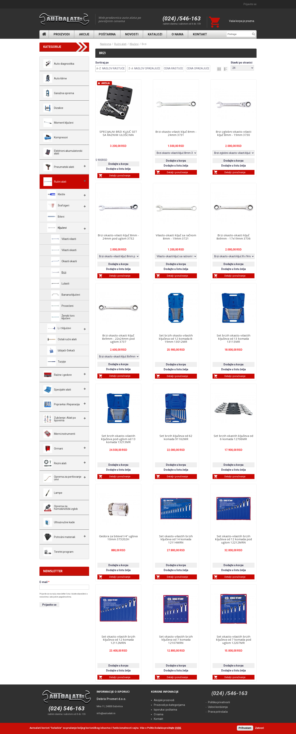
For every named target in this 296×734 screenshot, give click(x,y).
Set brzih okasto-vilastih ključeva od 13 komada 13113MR (233, 338)
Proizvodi (62, 34)
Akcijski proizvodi (164, 700)
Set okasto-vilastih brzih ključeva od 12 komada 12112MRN (118, 640)
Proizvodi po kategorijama (169, 704)
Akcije (84, 34)
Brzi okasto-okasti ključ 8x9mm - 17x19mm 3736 (234, 236)
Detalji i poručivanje (119, 175)
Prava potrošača (218, 711)
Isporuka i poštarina (165, 709)
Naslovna (44, 34)
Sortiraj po (102, 62)
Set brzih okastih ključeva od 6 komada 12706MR (233, 437)
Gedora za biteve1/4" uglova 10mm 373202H (118, 537)
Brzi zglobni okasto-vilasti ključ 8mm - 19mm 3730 (233, 133)
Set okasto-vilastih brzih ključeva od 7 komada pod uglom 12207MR (233, 640)
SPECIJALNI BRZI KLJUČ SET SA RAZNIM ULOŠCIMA (118, 133)
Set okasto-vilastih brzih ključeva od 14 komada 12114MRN (176, 539)
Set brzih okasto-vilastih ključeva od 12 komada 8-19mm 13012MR (176, 338)
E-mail (44, 582)
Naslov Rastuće (113, 68)
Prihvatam (245, 728)
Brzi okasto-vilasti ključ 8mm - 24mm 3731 (176, 133)
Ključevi (134, 44)
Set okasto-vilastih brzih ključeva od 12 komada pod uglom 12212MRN (233, 539)
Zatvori (259, 728)
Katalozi (155, 34)
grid (219, 69)
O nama (177, 34)
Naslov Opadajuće (147, 68)
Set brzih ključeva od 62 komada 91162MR (176, 437)
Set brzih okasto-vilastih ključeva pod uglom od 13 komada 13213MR (118, 439)
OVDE (178, 728)
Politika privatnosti (219, 702)
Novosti (131, 34)
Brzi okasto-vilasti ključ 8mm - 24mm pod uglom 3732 (118, 236)
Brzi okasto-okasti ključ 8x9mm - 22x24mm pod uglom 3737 (118, 338)
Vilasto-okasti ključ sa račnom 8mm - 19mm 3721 (176, 236)
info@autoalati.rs (106, 713)
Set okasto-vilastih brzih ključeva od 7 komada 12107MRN (176, 640)
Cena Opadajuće (198, 68)
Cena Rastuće (173, 68)
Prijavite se (250, 4)
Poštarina (107, 34)
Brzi (144, 44)
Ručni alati (120, 44)
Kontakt (200, 34)
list (225, 69)
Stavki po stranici (241, 62)
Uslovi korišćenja (218, 706)
